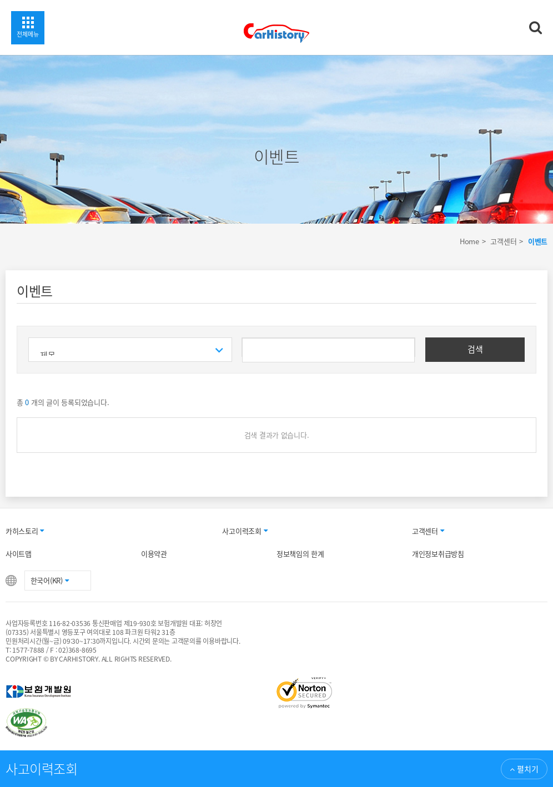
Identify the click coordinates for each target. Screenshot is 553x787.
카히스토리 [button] (25, 531)
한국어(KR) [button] (50, 580)
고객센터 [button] (428, 531)
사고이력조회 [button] (244, 531)
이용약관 (154, 553)
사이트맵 (19, 553)
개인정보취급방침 (438, 553)
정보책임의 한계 (300, 553)
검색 (474, 349)
